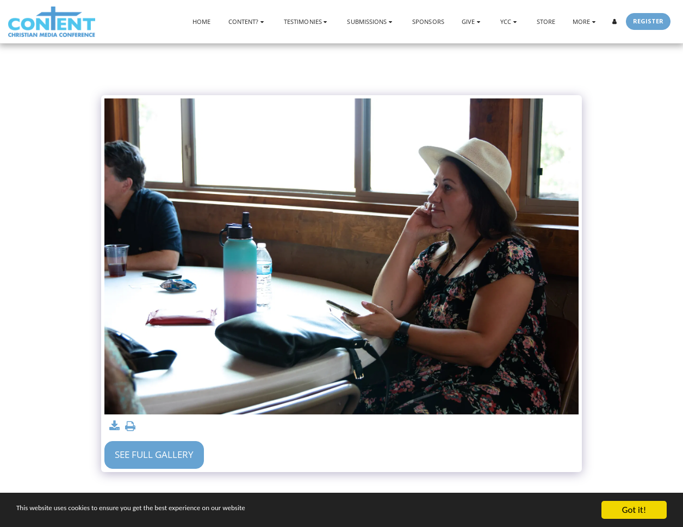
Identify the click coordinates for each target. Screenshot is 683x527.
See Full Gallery (154, 454)
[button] (247, 21)
